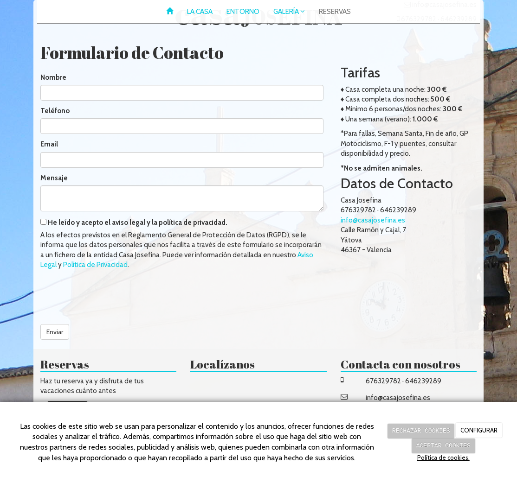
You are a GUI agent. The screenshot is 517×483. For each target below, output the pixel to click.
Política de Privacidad (95, 265)
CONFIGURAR (479, 430)
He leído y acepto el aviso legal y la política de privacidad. (133, 222)
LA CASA (200, 11)
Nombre (53, 77)
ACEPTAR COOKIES (443, 445)
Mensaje (54, 178)
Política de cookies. (443, 457)
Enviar (54, 332)
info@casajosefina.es (373, 220)
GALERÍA (289, 11)
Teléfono (55, 111)
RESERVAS (335, 11)
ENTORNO (242, 11)
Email (49, 144)
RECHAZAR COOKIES (421, 430)
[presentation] (110, 293)
